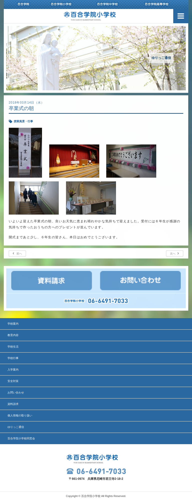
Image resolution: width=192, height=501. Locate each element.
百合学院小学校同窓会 (21, 438)
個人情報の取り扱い (20, 415)
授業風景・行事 (23, 121)
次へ (173, 253)
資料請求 (13, 403)
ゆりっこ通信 (16, 426)
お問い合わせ (16, 392)
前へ (19, 253)
